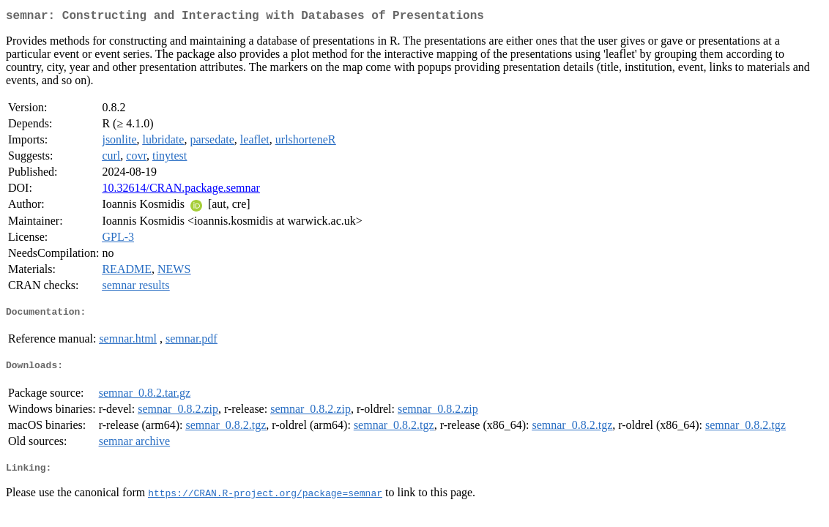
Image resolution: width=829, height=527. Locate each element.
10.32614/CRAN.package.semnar (181, 190)
